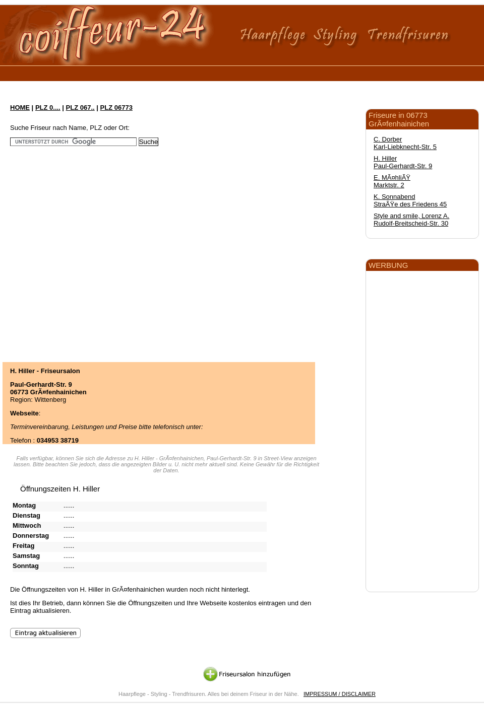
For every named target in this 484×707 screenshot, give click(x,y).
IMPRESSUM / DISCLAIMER (340, 694)
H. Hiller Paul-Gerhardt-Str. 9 (403, 162)
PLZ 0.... (47, 107)
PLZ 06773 (116, 107)
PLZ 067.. (80, 107)
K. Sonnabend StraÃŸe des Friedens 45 (410, 200)
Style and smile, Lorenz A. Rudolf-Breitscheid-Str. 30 (411, 219)
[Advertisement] (94, 246)
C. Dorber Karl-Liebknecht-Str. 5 (405, 143)
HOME (20, 107)
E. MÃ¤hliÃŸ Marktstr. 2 (392, 181)
